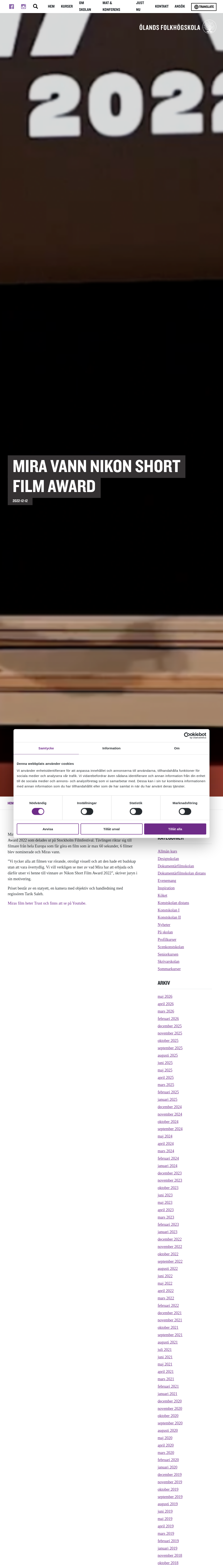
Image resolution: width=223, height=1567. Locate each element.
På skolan (165, 932)
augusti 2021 (168, 1342)
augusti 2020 (168, 1430)
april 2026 (166, 1004)
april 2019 (166, 1526)
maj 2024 (165, 1136)
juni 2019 (165, 1511)
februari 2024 (168, 1158)
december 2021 (170, 1313)
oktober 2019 (168, 1489)
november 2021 (170, 1320)
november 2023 (170, 1180)
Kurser (67, 6)
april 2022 (166, 1291)
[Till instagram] (23, 6)
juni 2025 (165, 1063)
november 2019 (170, 1482)
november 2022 (170, 1246)
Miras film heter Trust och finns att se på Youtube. (47, 903)
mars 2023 (166, 1217)
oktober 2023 (168, 1188)
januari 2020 (167, 1467)
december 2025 (170, 1026)
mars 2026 (166, 1011)
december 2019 (170, 1474)
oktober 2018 (168, 1563)
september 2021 (170, 1335)
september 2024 (170, 1129)
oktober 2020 (168, 1416)
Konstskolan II (169, 917)
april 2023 (166, 1210)
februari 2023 (168, 1224)
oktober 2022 (168, 1254)
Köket (162, 895)
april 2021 (166, 1371)
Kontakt (162, 6)
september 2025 (170, 1048)
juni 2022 (165, 1276)
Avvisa (48, 829)
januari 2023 (167, 1232)
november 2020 (170, 1408)
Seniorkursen (168, 954)
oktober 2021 (168, 1327)
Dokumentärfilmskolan (176, 866)
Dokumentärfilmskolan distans (182, 873)
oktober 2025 (168, 1040)
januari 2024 (167, 1166)
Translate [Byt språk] (204, 7)
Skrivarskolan (168, 961)
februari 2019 (168, 1541)
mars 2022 (166, 1298)
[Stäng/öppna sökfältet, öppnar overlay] (35, 6)
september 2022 (170, 1261)
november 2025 (170, 1033)
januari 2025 (167, 1099)
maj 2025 (165, 1070)
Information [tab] (111, 748)
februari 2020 (168, 1460)
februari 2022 (168, 1305)
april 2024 (166, 1143)
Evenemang (167, 880)
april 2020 (166, 1445)
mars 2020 (166, 1453)
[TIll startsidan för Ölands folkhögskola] (178, 26)
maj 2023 (165, 1202)
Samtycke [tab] (46, 748)
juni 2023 (165, 1195)
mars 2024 (166, 1151)
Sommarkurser (169, 969)
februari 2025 (168, 1092)
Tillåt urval (111, 829)
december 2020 (170, 1401)
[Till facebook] (11, 6)
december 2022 (170, 1239)
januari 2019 (167, 1548)
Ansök (180, 6)
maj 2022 (165, 1283)
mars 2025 (166, 1085)
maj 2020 (165, 1438)
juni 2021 (165, 1357)
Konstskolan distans (173, 903)
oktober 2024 (168, 1122)
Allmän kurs (167, 851)
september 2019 (170, 1497)
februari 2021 (168, 1386)
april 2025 (166, 1077)
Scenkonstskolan (171, 947)
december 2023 (170, 1173)
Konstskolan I (168, 910)
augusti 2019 (168, 1504)
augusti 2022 (168, 1268)
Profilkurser (167, 939)
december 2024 (170, 1107)
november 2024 (170, 1114)
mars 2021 (166, 1379)
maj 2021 (165, 1364)
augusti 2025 (168, 1055)
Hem (50, 6)
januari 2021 (167, 1394)
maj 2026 (165, 996)
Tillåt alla (175, 829)
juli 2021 (165, 1349)
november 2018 (170, 1555)
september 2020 (170, 1423)
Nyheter (164, 925)
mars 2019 (166, 1533)
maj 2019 (165, 1519)
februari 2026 (168, 1018)
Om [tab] (176, 748)
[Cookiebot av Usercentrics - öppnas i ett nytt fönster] (187, 735)
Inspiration (166, 888)
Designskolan (168, 859)
